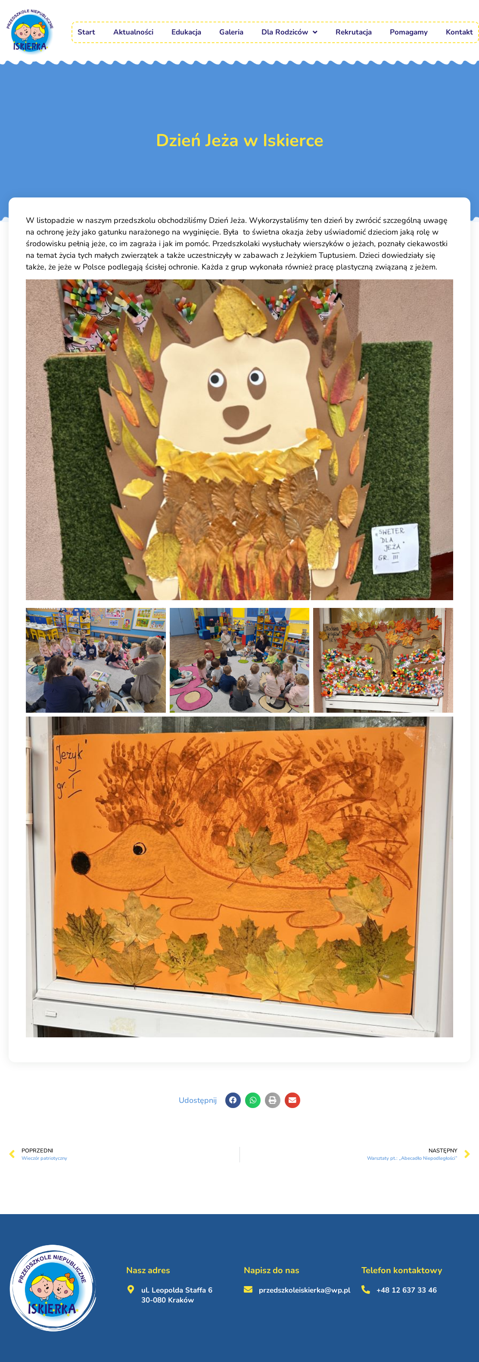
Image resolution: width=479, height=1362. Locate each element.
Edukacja (186, 32)
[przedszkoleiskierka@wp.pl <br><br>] (248, 1289)
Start (86, 32)
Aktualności (133, 32)
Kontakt (459, 32)
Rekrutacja (354, 32)
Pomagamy (409, 32)
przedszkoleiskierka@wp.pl (304, 1290)
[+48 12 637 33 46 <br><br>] (365, 1289)
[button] (233, 1100)
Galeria (231, 32)
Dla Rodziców (289, 32)
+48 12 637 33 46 (406, 1290)
